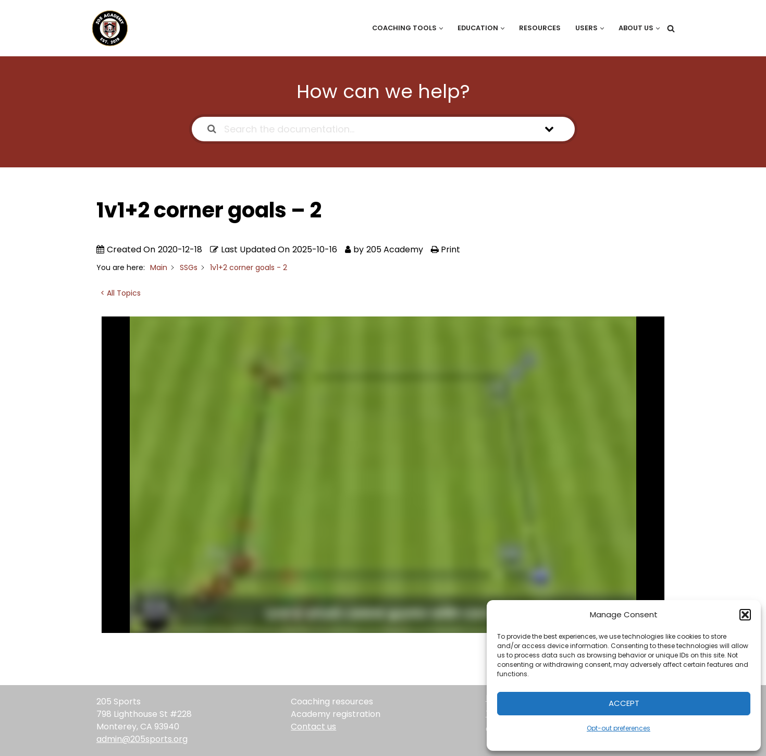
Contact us (313, 727)
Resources (540, 27)
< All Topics (121, 293)
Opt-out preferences (618, 728)
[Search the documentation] (211, 129)
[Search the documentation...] (369, 129)
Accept (624, 703)
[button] (745, 614)
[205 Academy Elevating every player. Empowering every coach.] (107, 28)
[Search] (671, 28)
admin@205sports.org (142, 739)
